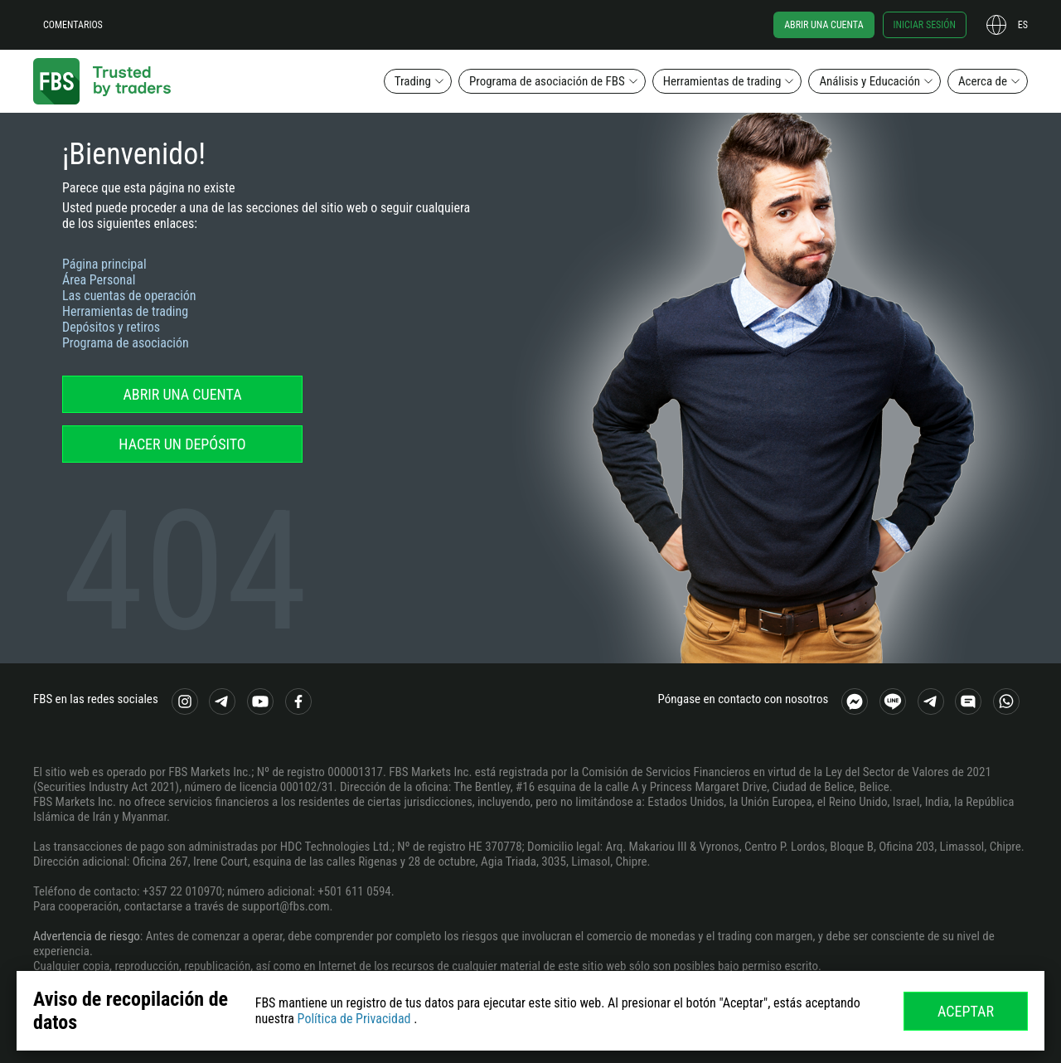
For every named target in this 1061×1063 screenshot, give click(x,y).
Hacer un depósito (182, 444)
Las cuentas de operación (129, 295)
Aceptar (965, 1011)
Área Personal (98, 280)
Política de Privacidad (354, 1019)
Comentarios (73, 25)
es (1023, 25)
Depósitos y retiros (111, 327)
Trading (413, 81)
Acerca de (982, 81)
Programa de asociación (125, 343)
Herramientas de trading (722, 81)
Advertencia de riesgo (86, 936)
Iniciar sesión (925, 25)
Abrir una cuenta (823, 25)
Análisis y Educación (869, 81)
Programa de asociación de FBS (547, 81)
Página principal (104, 264)
